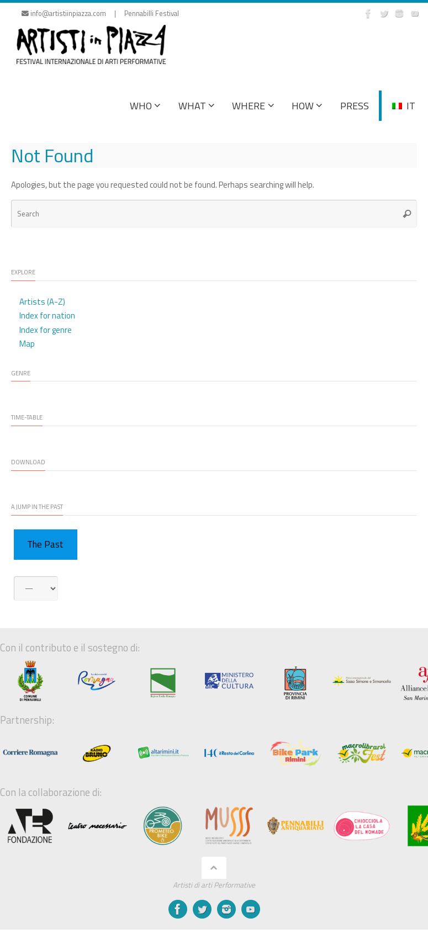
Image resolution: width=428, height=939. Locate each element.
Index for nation (47, 315)
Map (27, 343)
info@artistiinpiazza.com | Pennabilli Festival (100, 13)
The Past (45, 544)
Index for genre (45, 329)
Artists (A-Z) (42, 301)
